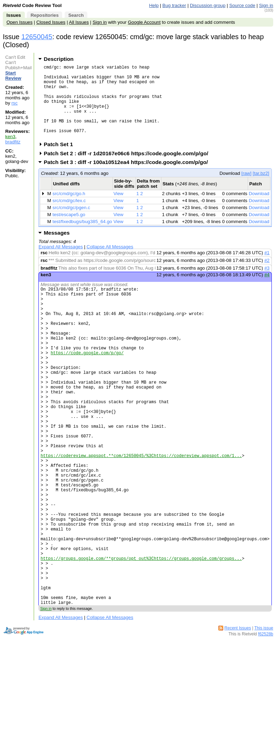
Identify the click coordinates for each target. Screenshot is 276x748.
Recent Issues (237, 712)
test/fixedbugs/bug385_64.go (82, 237)
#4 (267, 290)
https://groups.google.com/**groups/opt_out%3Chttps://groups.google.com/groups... (141, 633)
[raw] (246, 189)
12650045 (36, 37)
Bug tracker (174, 5)
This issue (263, 712)
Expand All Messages (60, 262)
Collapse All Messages (110, 262)
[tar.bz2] (261, 189)
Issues (14, 15)
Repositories (44, 15)
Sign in (266, 5)
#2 (267, 276)
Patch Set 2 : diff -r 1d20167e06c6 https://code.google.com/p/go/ (128, 169)
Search (75, 15)
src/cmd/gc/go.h (68, 209)
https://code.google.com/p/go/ (87, 383)
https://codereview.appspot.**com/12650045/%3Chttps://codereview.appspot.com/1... (141, 508)
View (119, 209)
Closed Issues (50, 22)
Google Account (144, 22)
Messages (57, 248)
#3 (267, 283)
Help (154, 5)
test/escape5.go (68, 230)
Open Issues (19, 22)
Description (58, 59)
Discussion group (208, 5)
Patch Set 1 (61, 160)
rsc (15, 103)
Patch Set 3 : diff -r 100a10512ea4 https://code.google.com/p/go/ (128, 178)
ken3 (10, 136)
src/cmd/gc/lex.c (69, 216)
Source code (242, 5)
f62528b (265, 717)
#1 (267, 268)
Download (259, 209)
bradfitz (13, 141)
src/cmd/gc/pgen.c (71, 223)
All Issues (79, 22)
